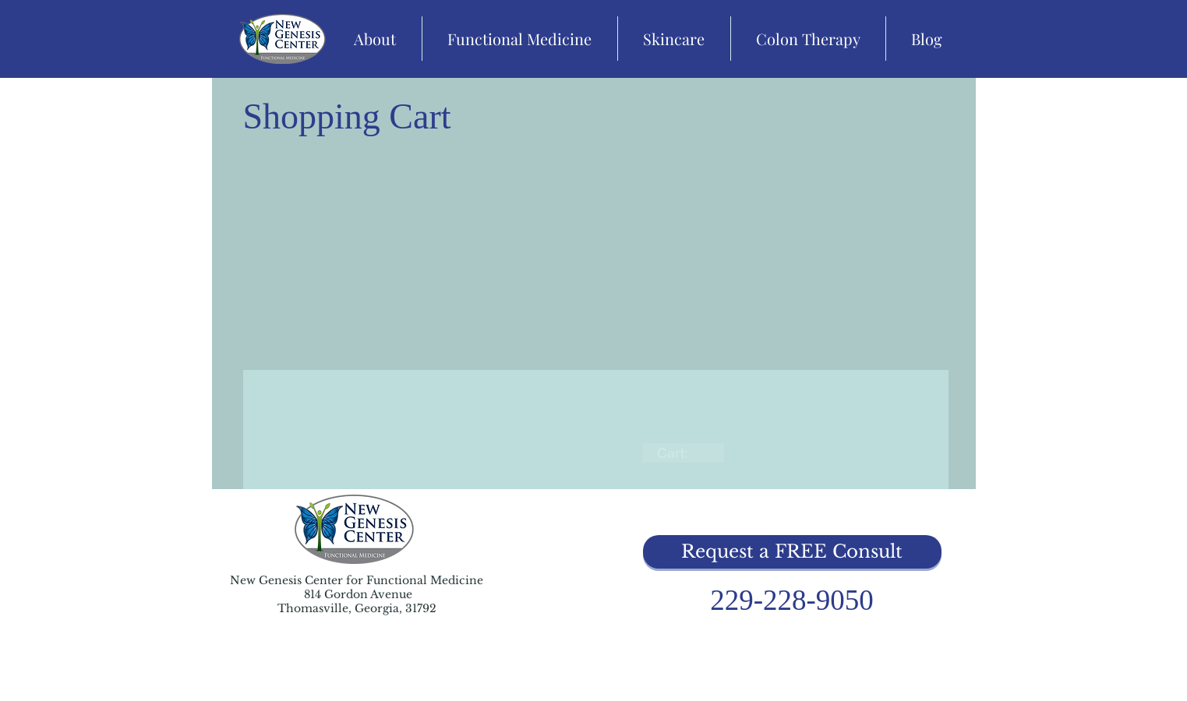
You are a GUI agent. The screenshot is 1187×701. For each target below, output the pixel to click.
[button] (792, 552)
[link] (683, 453)
